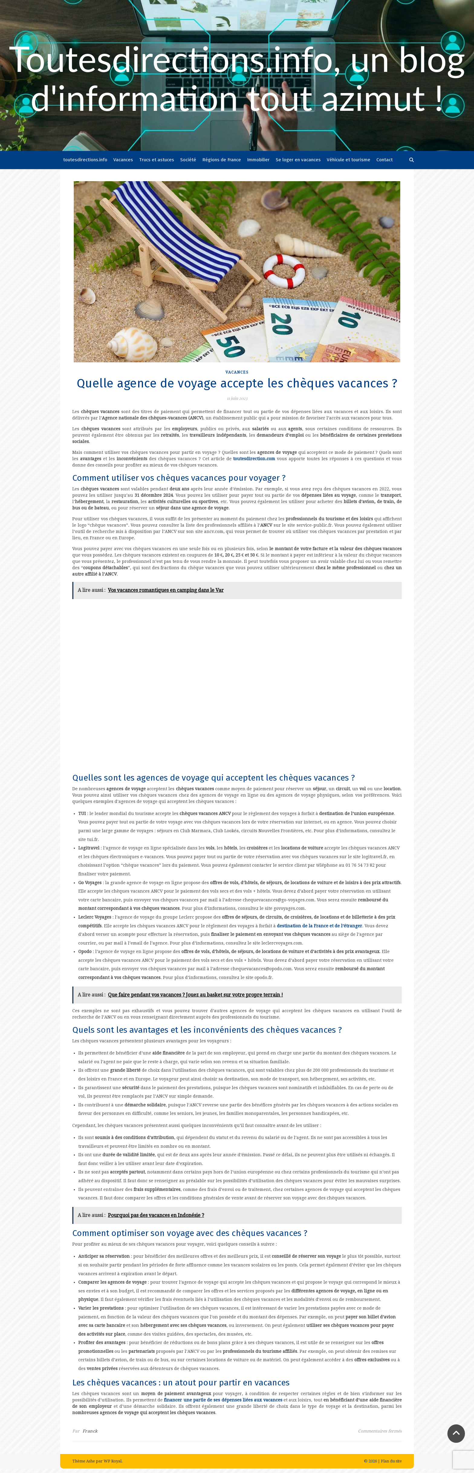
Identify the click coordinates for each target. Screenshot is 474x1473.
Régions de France (221, 159)
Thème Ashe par (88, 1461)
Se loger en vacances (298, 159)
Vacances (123, 159)
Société (188, 159)
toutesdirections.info (85, 159)
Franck (90, 1431)
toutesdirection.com (253, 458)
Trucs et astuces (156, 159)
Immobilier (258, 159)
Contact (384, 159)
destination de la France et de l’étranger (319, 925)
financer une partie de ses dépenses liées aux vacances (223, 1400)
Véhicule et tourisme (348, 159)
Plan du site (391, 1461)
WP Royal (113, 1461)
